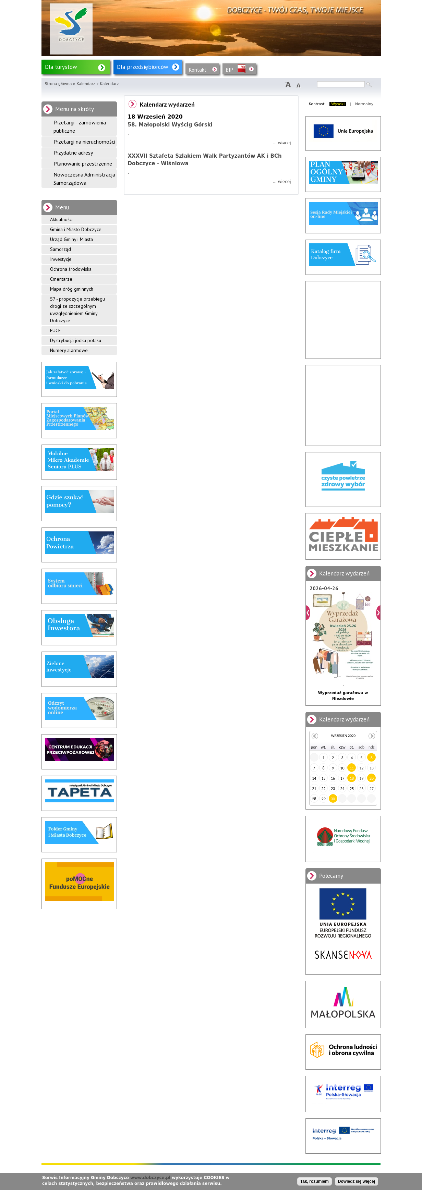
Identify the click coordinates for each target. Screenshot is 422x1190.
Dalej (378, 612)
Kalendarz (85, 84)
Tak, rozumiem (314, 1181)
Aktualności (61, 219)
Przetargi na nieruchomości (84, 141)
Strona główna (58, 84)
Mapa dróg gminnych (71, 289)
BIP (229, 69)
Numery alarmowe (69, 350)
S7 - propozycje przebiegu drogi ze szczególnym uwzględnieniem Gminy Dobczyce (77, 310)
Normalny (364, 104)
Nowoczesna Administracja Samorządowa (84, 178)
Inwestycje (61, 259)
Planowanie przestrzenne (82, 163)
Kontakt (197, 69)
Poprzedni (308, 612)
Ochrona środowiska (71, 269)
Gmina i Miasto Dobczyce (75, 229)
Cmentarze (61, 279)
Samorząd (60, 249)
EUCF (55, 330)
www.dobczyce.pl (150, 1177)
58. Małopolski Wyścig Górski (170, 125)
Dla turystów (61, 67)
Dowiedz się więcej (356, 1181)
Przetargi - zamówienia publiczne (79, 126)
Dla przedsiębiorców (142, 67)
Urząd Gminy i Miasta (71, 239)
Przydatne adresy (73, 152)
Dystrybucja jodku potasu (75, 340)
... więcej (282, 143)
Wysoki (338, 104)
